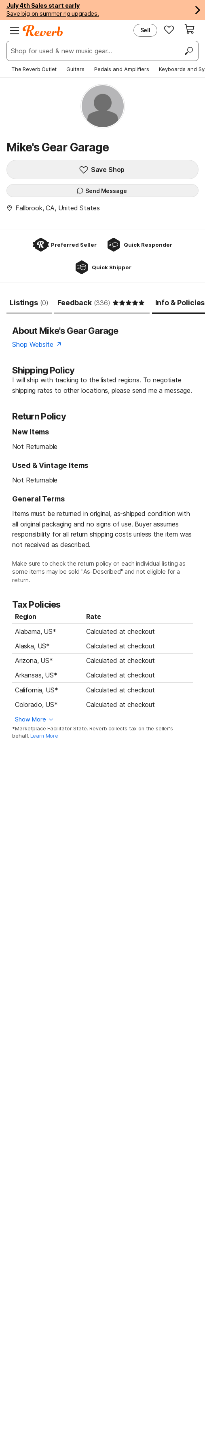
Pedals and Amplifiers (121, 69)
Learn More (44, 736)
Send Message (101, 190)
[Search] (188, 51)
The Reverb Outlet (34, 69)
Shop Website (32, 344)
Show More (30, 719)
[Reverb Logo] (43, 31)
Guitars (75, 69)
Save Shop (102, 169)
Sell (145, 30)
